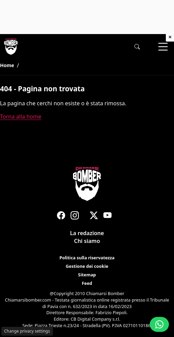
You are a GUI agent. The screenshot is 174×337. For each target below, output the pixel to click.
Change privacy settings (27, 331)
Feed (87, 283)
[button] (137, 47)
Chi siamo (87, 241)
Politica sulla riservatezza (87, 258)
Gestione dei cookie (87, 266)
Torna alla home (20, 116)
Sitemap (87, 275)
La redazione (87, 233)
